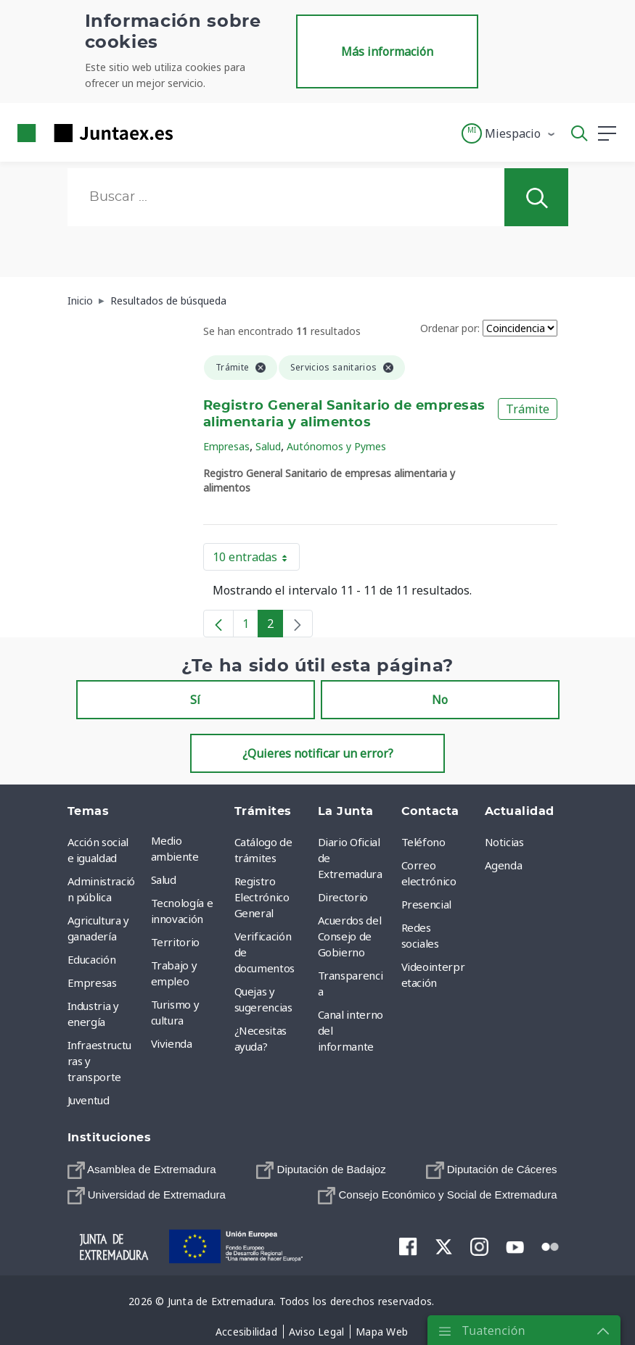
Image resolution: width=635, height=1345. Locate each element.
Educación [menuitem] (91, 959)
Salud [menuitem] (163, 879)
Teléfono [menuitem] (423, 842)
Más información (387, 51)
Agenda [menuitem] (504, 865)
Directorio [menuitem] (343, 897)
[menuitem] (141, 1170)
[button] (509, 133)
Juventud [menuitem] (88, 1100)
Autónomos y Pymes (336, 446)
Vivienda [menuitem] (171, 1043)
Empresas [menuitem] (92, 982)
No (440, 700)
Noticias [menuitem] (504, 842)
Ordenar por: (450, 328)
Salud (268, 446)
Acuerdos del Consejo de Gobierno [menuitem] (350, 936)
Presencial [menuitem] (426, 904)
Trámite (527, 409)
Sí (195, 700)
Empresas (226, 446)
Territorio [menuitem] (175, 942)
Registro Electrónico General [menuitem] (262, 897)
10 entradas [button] (256, 560)
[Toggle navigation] (193, 132)
